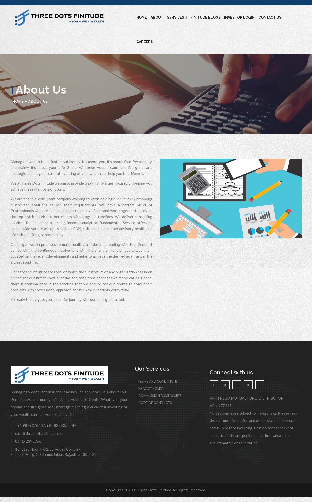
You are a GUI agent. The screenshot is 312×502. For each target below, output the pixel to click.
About (157, 17)
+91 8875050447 (61, 425)
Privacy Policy (149, 388)
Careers (144, 42)
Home (141, 17)
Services (177, 17)
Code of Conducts (153, 403)
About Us (38, 101)
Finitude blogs (206, 17)
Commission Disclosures (158, 396)
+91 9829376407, (28, 425)
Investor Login (239, 17)
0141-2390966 (26, 441)
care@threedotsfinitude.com (36, 433)
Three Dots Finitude (154, 490)
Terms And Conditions (156, 381)
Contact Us (269, 17)
